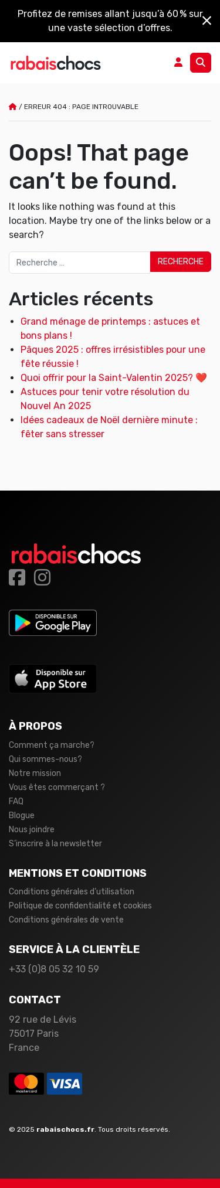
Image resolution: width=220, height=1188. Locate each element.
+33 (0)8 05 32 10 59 (54, 969)
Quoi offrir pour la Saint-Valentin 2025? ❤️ (114, 377)
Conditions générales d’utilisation (71, 892)
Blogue (22, 816)
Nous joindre (32, 830)
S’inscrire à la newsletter (55, 844)
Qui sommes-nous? (45, 759)
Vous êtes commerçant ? (57, 787)
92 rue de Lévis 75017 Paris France (42, 1033)
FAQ (16, 801)
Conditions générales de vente (66, 920)
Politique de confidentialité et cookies (80, 906)
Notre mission (35, 773)
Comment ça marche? (51, 745)
